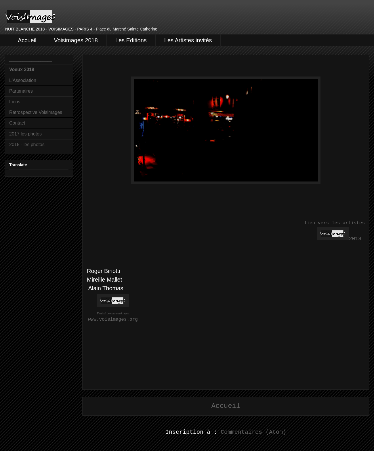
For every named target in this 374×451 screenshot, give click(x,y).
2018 (355, 239)
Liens (14, 101)
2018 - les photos (27, 144)
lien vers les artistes (334, 223)
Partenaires (21, 91)
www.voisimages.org (113, 319)
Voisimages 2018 (76, 40)
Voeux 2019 (21, 69)
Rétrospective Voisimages (35, 112)
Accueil (27, 40)
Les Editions (131, 40)
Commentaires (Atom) (253, 432)
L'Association (22, 80)
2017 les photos (25, 133)
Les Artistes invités (188, 40)
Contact (17, 123)
